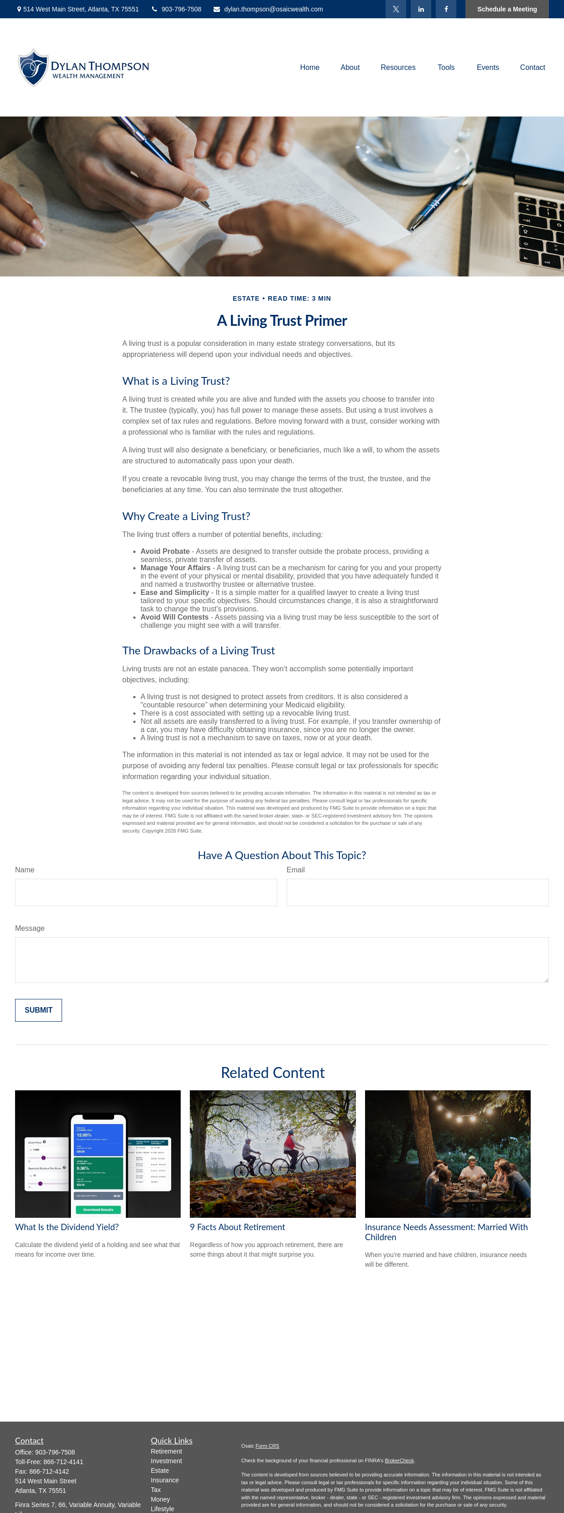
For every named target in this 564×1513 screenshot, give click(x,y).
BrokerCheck (399, 1460)
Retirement (166, 1451)
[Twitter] (396, 9)
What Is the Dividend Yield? (67, 1227)
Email (296, 870)
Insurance (165, 1480)
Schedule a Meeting (507, 9)
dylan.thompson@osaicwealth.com (268, 9)
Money (160, 1499)
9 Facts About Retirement (237, 1227)
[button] (310, 67)
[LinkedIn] (421, 9)
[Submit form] (38, 1010)
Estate (160, 1470)
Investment (166, 1461)
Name (25, 870)
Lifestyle (162, 1509)
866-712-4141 (63, 1461)
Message (30, 928)
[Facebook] (446, 9)
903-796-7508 (175, 9)
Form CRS (267, 1446)
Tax (156, 1489)
